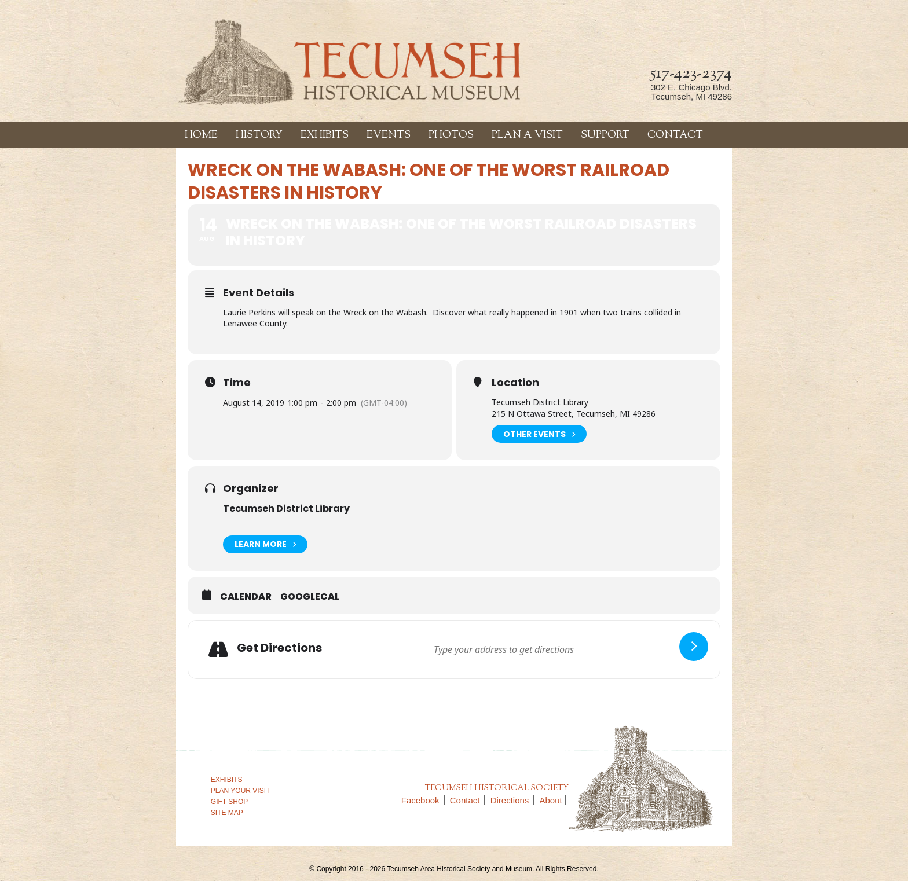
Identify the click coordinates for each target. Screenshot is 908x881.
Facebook (423, 800)
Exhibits (325, 135)
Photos (451, 135)
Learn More (265, 544)
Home (201, 135)
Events (389, 135)
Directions (512, 800)
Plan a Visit (527, 135)
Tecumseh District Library (286, 508)
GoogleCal (309, 597)
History (259, 135)
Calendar (246, 597)
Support (605, 135)
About (551, 800)
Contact (675, 135)
